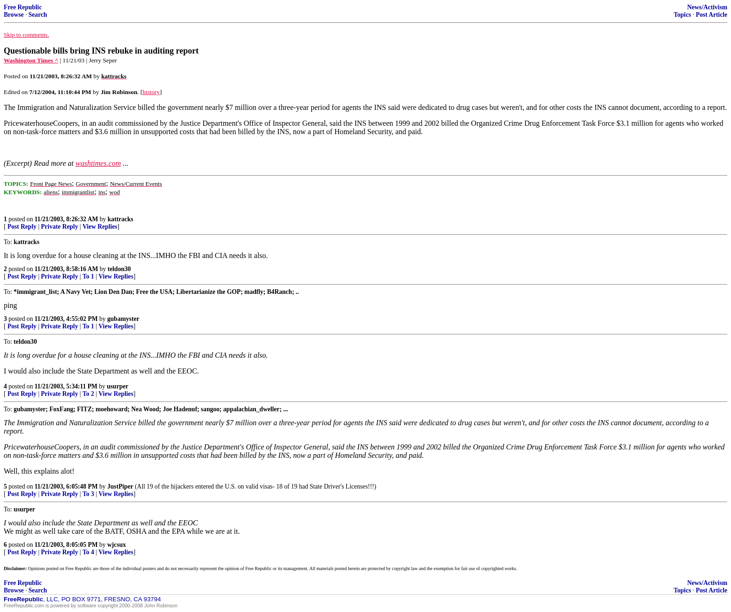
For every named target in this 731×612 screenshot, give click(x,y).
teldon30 (119, 268)
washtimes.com (98, 163)
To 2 (88, 393)
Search (37, 14)
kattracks (120, 219)
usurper (117, 386)
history (151, 91)
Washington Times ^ (31, 60)
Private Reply (59, 226)
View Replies (100, 226)
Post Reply (21, 226)
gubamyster (123, 318)
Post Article (711, 14)
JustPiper (120, 486)
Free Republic (23, 7)
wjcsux (116, 544)
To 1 (88, 276)
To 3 (88, 493)
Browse (14, 14)
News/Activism (707, 7)
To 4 (88, 552)
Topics (682, 14)
